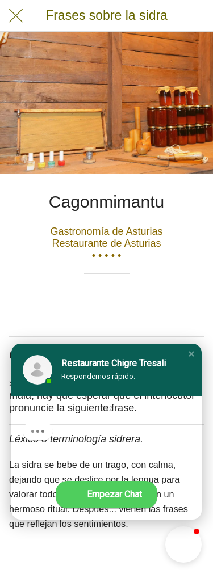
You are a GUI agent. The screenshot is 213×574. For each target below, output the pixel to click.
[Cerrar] (16, 16)
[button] (191, 354)
